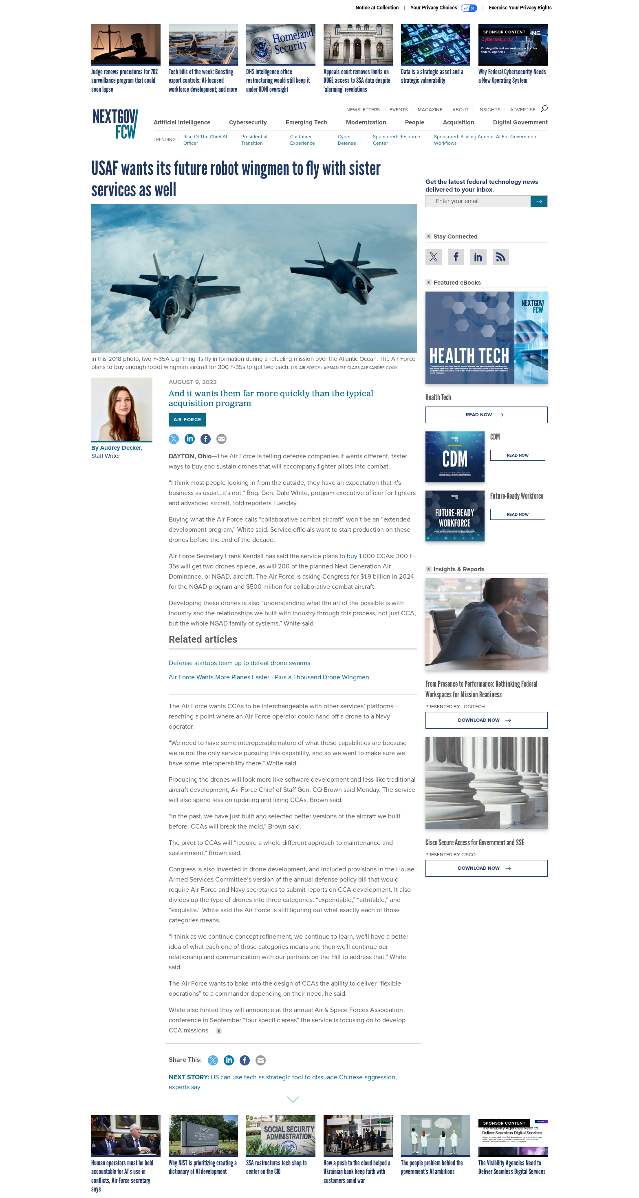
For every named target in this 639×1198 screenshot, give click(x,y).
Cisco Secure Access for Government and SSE (474, 842)
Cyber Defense (347, 140)
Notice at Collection (377, 8)
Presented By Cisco (450, 854)
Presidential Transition (254, 140)
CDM (495, 437)
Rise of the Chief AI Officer (205, 140)
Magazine (430, 109)
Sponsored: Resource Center (396, 140)
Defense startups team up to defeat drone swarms (239, 663)
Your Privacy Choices (444, 8)
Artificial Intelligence (182, 122)
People (414, 122)
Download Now (487, 720)
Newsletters (363, 109)
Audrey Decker (120, 447)
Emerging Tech (306, 122)
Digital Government (520, 122)
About (460, 109)
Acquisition (458, 122)
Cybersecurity (248, 122)
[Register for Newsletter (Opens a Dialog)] (539, 201)
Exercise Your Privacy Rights (520, 8)
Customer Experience (302, 140)
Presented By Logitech (455, 706)
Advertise (522, 109)
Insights (489, 109)
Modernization (366, 122)
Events (399, 109)
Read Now (487, 415)
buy (352, 556)
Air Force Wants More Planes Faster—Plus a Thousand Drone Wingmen (269, 677)
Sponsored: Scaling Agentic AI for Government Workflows (486, 140)
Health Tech (438, 397)
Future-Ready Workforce (516, 496)
